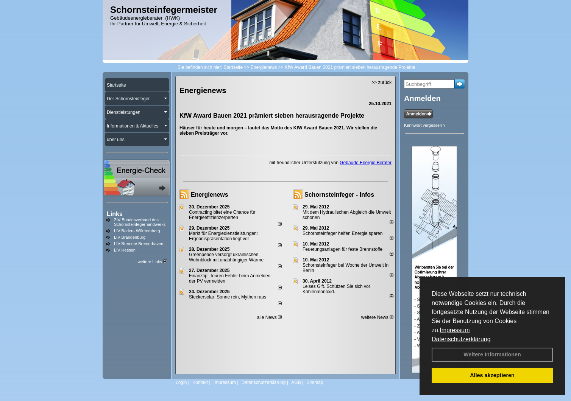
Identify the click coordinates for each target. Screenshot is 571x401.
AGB (296, 382)
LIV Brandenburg (129, 237)
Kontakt (200, 382)
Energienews (209, 194)
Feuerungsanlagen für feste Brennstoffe (342, 249)
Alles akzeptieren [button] (492, 375)
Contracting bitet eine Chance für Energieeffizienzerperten (222, 215)
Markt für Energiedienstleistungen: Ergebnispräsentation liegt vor (223, 236)
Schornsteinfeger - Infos (339, 194)
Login (181, 382)
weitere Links (152, 262)
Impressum (455, 330)
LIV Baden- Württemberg (137, 230)
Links (115, 214)
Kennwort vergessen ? (424, 125)
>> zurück (381, 82)
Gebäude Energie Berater (366, 162)
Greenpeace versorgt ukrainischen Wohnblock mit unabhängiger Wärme (226, 257)
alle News (269, 317)
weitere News (377, 317)
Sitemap (314, 382)
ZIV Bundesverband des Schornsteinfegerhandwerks (139, 222)
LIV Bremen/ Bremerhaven (138, 243)
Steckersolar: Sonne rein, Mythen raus (227, 297)
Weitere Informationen (492, 354)
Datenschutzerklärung (461, 339)
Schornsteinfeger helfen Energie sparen (342, 233)
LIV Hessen (125, 250)
